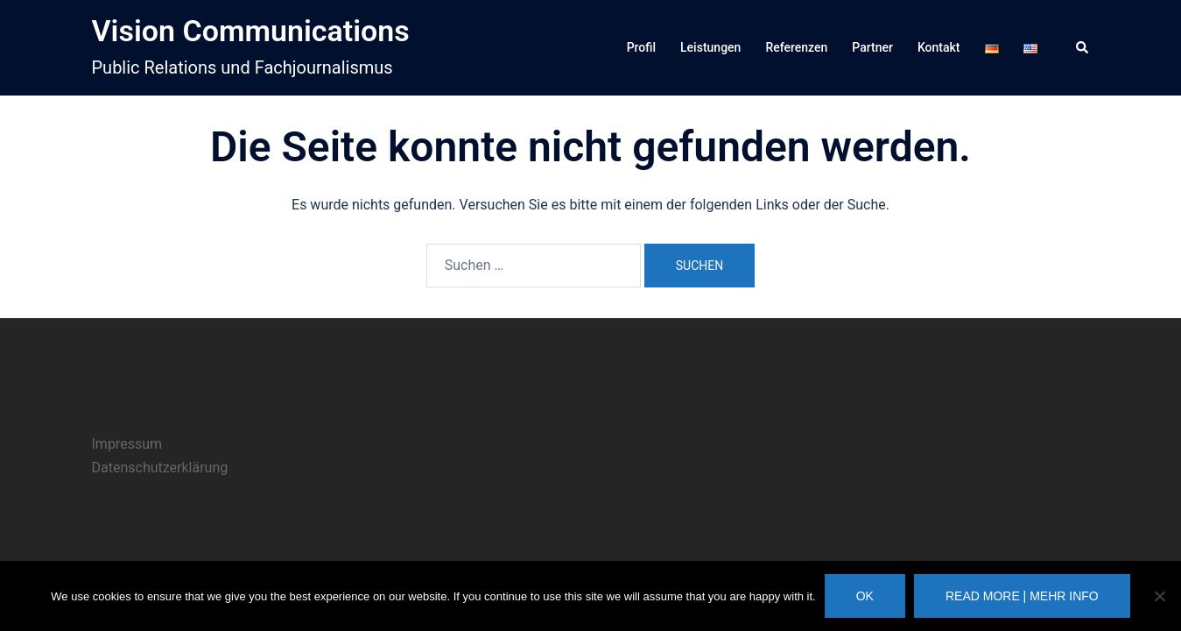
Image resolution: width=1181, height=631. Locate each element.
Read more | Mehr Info (1022, 596)
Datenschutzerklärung (160, 467)
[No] (1159, 596)
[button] (1083, 48)
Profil (641, 47)
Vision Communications (251, 30)
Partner (872, 47)
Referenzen (796, 47)
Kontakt (938, 47)
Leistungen (710, 47)
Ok (865, 596)
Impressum (127, 444)
